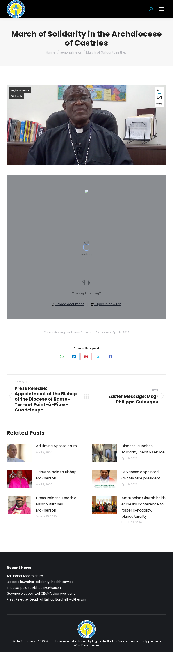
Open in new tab (106, 304)
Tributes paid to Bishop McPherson (56, 475)
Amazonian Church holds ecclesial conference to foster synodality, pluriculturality (143, 507)
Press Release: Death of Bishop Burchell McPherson (57, 504)
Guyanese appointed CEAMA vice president (140, 475)
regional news (20, 90)
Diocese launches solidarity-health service (143, 449)
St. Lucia (16, 96)
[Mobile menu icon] (161, 9)
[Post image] (19, 453)
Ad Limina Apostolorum (56, 446)
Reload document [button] (68, 304)
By (102, 332)
